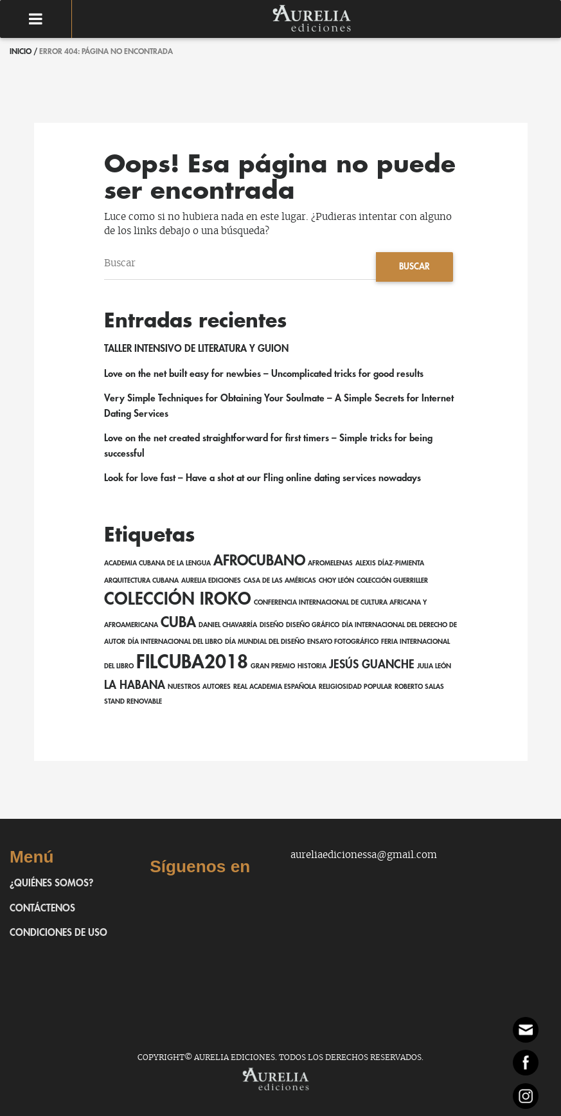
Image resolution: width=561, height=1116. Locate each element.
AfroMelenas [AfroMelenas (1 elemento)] (330, 563)
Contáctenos (42, 908)
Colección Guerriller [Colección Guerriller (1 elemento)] (392, 580)
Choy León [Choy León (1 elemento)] (336, 580)
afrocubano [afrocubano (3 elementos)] (259, 561)
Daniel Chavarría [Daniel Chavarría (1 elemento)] (228, 624)
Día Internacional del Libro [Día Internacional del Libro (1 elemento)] (175, 641)
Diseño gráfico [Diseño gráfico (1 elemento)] (312, 624)
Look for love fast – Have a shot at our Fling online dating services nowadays (262, 478)
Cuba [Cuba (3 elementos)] (178, 623)
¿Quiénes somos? (51, 883)
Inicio (20, 51)
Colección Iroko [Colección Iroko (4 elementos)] (177, 599)
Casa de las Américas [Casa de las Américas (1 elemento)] (280, 580)
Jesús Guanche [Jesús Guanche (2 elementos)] (371, 664)
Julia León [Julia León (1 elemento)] (434, 666)
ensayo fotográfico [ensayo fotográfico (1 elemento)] (342, 641)
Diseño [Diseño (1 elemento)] (271, 624)
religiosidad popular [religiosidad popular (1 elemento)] (355, 686)
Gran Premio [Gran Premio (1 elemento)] (273, 666)
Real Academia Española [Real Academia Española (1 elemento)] (274, 686)
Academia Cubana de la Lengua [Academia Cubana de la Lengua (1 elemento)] (157, 563)
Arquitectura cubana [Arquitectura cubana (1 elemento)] (141, 580)
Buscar (414, 266)
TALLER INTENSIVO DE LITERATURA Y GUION (196, 349)
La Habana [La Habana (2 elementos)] (134, 685)
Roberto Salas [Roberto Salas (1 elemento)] (419, 686)
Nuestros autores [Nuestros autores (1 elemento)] (199, 686)
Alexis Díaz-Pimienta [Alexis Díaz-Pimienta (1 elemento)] (389, 563)
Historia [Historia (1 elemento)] (312, 666)
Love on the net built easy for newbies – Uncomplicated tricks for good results (263, 374)
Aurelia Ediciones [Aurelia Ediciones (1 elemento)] (211, 580)
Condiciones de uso (58, 933)
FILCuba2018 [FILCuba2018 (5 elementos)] (192, 662)
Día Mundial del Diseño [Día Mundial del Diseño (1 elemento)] (265, 641)
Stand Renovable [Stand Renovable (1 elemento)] (133, 701)
